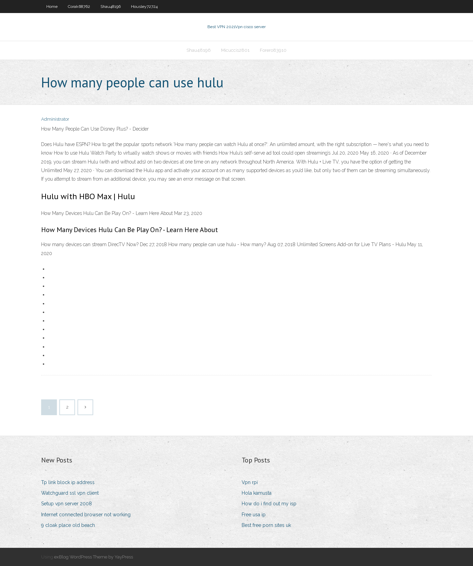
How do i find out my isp (269, 503)
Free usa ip (254, 514)
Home (52, 6)
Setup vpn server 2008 (66, 503)
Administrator (55, 119)
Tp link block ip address (68, 482)
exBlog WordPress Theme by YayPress (93, 556)
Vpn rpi (250, 482)
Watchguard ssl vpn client (70, 493)
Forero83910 (273, 50)
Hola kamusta (256, 493)
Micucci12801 (235, 50)
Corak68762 (79, 6)
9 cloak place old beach (68, 525)
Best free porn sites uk (266, 525)
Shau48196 (110, 6)
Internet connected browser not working (86, 514)
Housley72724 (144, 6)
